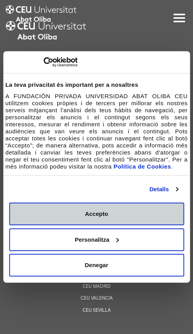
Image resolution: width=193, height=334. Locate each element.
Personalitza (97, 239)
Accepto (96, 213)
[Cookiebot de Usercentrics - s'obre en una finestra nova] (43, 62)
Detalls (159, 189)
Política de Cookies (142, 166)
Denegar (96, 265)
